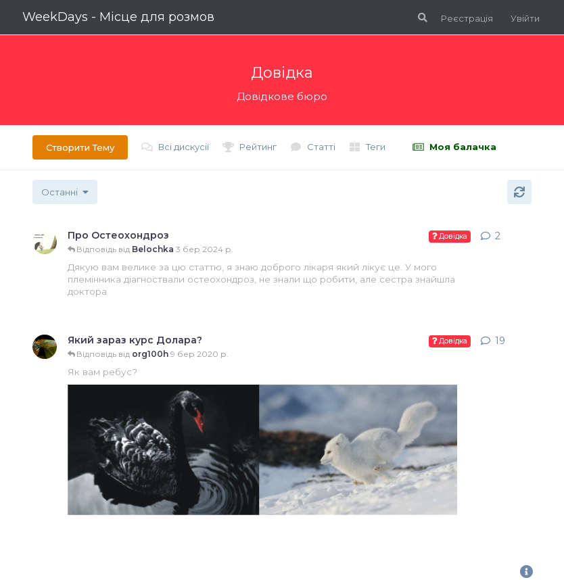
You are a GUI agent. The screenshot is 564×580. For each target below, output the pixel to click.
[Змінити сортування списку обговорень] (64, 192)
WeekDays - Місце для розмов (118, 16)
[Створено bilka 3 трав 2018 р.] (44, 242)
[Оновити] (519, 192)
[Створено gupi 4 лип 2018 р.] (44, 347)
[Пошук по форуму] (421, 17)
